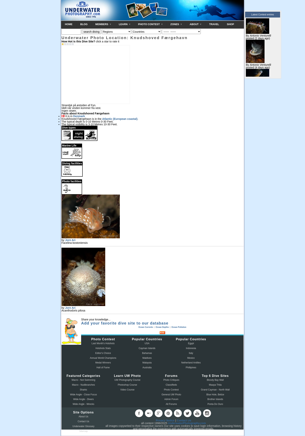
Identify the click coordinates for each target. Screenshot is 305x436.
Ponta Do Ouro (215, 404)
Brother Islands (215, 399)
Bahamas (147, 353)
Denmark (79, 116)
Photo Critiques (171, 380)
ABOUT (195, 24)
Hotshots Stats (103, 348)
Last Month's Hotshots (103, 343)
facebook (139, 413)
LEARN (124, 24)
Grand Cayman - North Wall (215, 389)
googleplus (158, 413)
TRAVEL (214, 24)
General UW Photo (171, 394)
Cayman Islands (147, 348)
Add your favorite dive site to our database (124, 323)
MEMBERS (103, 24)
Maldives (147, 358)
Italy (191, 353)
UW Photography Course (127, 380)
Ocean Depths (162, 327)
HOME (69, 24)
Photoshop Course (127, 384)
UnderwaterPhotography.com (187, 423)
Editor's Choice (103, 353)
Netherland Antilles (191, 362)
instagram (207, 413)
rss (178, 413)
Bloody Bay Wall (215, 380)
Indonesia (191, 348)
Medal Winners (103, 362)
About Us (83, 416)
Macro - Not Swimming (83, 380)
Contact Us (83, 421)
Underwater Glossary (84, 426)
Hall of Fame (103, 367)
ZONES (176, 24)
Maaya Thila (215, 384)
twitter (187, 413)
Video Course (127, 389)
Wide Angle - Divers (83, 399)
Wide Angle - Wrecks (83, 404)
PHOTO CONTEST (150, 24)
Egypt (191, 343)
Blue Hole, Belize (215, 394)
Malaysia (147, 362)
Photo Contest (171, 389)
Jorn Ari (70, 240)
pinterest (168, 413)
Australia (147, 367)
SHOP (230, 24)
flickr (149, 413)
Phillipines (191, 367)
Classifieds (171, 384)
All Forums (171, 404)
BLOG (84, 24)
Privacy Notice (165, 420)
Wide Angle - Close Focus (83, 394)
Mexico (191, 358)
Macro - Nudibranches (83, 384)
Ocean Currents (145, 327)
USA (147, 343)
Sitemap (83, 431)
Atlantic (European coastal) (119, 118)
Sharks (83, 389)
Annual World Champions (103, 358)
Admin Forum (171, 399)
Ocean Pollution (178, 327)
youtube (197, 413)
